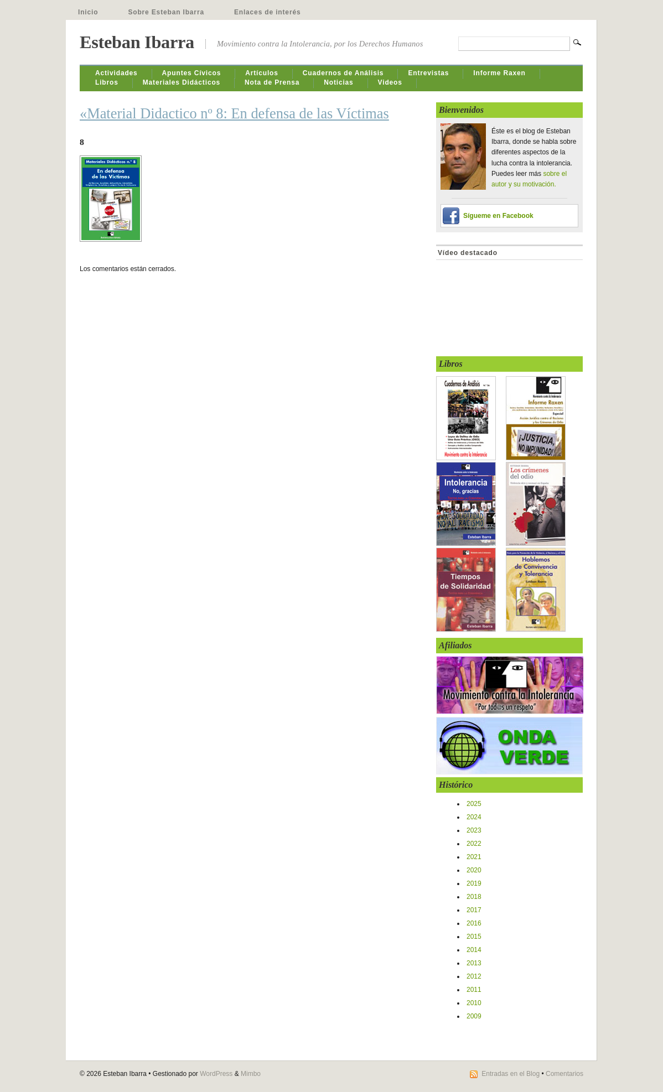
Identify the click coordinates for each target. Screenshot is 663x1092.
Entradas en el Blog (510, 1074)
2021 (474, 857)
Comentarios (564, 1074)
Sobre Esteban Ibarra (166, 12)
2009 (474, 1016)
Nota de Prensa (272, 82)
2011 (474, 990)
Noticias (338, 82)
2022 (474, 843)
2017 (474, 910)
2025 (474, 804)
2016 (474, 923)
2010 (474, 1003)
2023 (474, 830)
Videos (390, 82)
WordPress (216, 1074)
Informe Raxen (499, 73)
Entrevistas (428, 73)
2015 (474, 936)
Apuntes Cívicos (191, 73)
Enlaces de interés (267, 12)
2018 (474, 897)
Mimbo (251, 1074)
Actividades (116, 73)
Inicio (88, 12)
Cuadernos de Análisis (343, 73)
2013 (474, 963)
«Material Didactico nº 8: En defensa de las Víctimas (234, 113)
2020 (474, 870)
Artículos (261, 73)
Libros (106, 82)
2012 (474, 976)
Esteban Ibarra (137, 42)
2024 (474, 817)
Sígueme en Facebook (498, 216)
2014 (474, 950)
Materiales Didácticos (181, 82)
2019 (474, 883)
